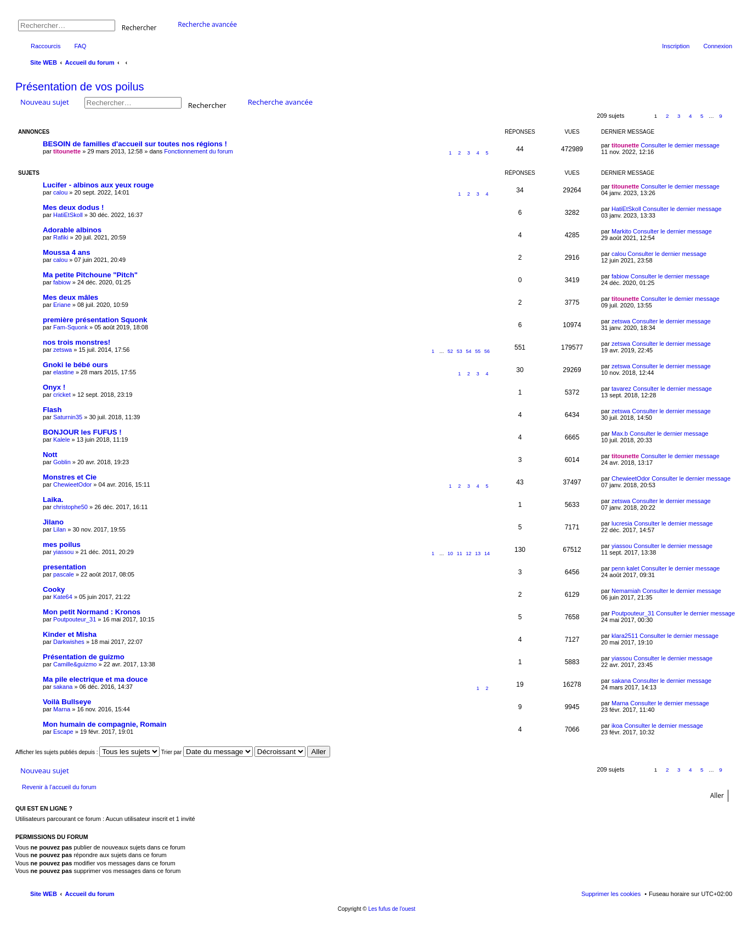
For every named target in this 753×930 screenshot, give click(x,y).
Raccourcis (45, 46)
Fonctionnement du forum (198, 151)
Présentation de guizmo (83, 657)
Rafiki (61, 237)
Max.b (620, 433)
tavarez (621, 388)
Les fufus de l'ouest (391, 909)
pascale (63, 574)
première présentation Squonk (95, 320)
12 (469, 553)
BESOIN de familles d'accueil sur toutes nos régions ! (135, 144)
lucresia (622, 523)
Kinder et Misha (70, 634)
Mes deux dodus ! (73, 207)
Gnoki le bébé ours (75, 365)
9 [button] (720, 116)
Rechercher (139, 27)
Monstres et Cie (70, 477)
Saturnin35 (67, 417)
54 (469, 351)
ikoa (617, 725)
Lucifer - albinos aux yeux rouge (98, 185)
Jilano (53, 522)
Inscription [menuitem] (675, 46)
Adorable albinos (72, 230)
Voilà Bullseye (67, 702)
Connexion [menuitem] (717, 46)
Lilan (59, 529)
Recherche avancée (207, 24)
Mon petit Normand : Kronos (91, 612)
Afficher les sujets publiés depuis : (87, 752)
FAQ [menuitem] (80, 46)
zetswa (621, 321)
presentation (64, 567)
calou (60, 192)
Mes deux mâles (70, 297)
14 (487, 553)
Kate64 (62, 597)
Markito (621, 231)
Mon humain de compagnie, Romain (105, 724)
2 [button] (667, 116)
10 (450, 553)
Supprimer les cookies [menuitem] (611, 894)
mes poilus (62, 544)
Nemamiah (626, 590)
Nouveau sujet (44, 102)
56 (487, 351)
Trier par (207, 752)
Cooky (54, 589)
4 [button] (690, 116)
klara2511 (625, 635)
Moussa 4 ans (66, 252)
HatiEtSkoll (68, 215)
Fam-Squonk (70, 327)
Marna (61, 709)
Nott (50, 454)
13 (477, 553)
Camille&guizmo (75, 664)
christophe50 (70, 507)
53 (459, 351)
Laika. (53, 499)
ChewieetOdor (72, 484)
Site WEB (43, 894)
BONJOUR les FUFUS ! (82, 432)
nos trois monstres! (76, 342)
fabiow (62, 282)
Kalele (61, 439)
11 (459, 553)
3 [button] (679, 116)
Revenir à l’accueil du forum (59, 787)
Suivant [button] (732, 116)
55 (477, 351)
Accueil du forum (90, 894)
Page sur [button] (638, 116)
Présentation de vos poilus (79, 87)
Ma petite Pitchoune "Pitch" (90, 275)
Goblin (62, 462)
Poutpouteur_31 (74, 619)
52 (450, 351)
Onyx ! (54, 387)
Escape (63, 731)
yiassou (63, 552)
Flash (52, 410)
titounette (67, 151)
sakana (62, 686)
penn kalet (625, 568)
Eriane (62, 304)
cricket (62, 394)
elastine (63, 372)
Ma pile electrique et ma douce (95, 679)
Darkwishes (68, 641)
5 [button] (702, 116)
